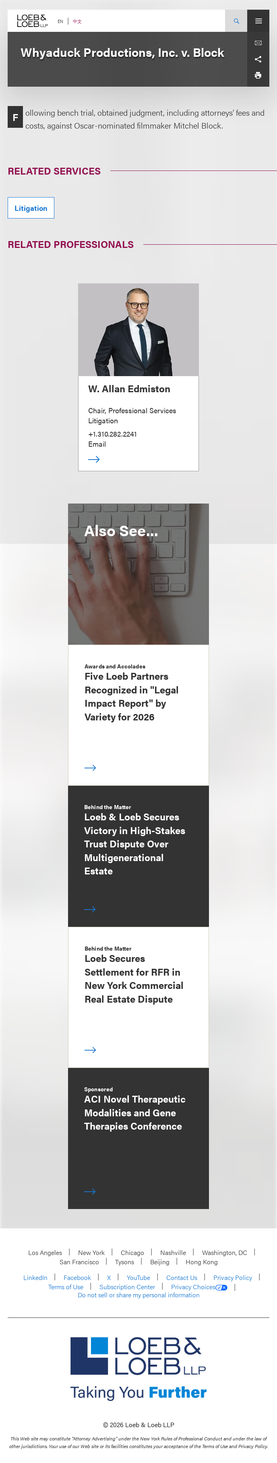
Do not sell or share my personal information (139, 1295)
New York (91, 1252)
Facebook (77, 1277)
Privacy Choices (199, 1286)
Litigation (31, 208)
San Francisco (79, 1261)
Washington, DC (224, 1252)
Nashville (173, 1252)
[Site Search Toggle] (236, 21)
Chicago (132, 1252)
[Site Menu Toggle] (258, 21)
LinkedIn (35, 1277)
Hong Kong (202, 1261)
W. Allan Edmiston (129, 388)
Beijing (160, 1261)
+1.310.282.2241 (112, 434)
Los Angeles (45, 1252)
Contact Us (181, 1277)
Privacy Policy (232, 1277)
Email (97, 444)
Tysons (124, 1261)
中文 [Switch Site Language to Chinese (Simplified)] (77, 21)
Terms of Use (65, 1286)
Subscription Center (127, 1286)
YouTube (138, 1277)
